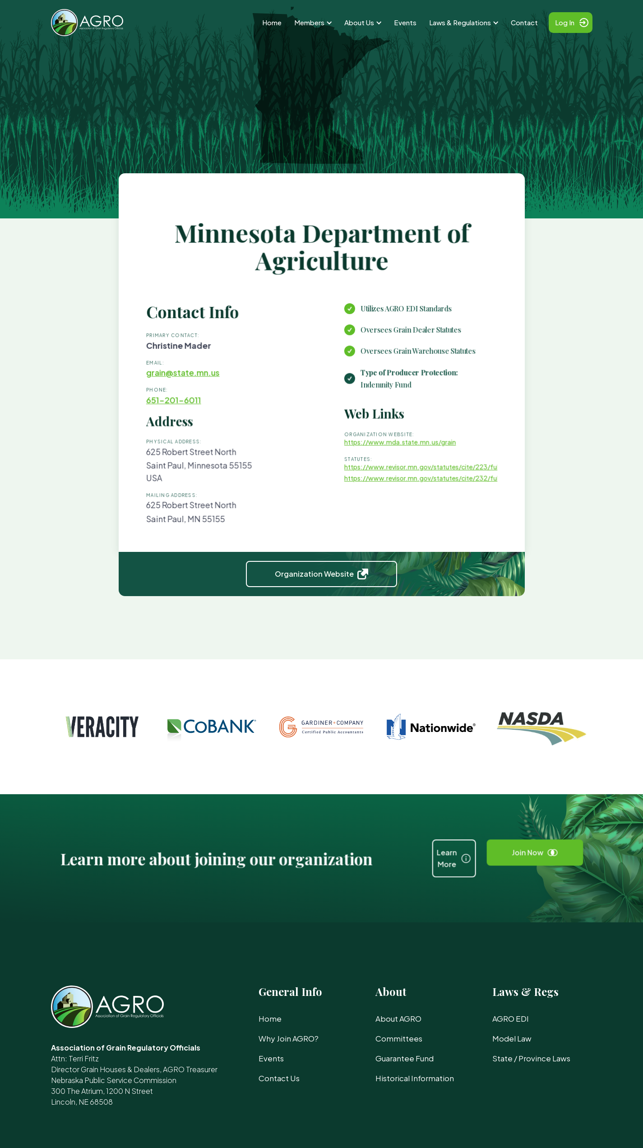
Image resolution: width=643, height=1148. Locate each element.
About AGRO (398, 1018)
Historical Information (414, 1078)
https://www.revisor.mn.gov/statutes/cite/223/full (413, 471)
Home (272, 22)
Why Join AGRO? (289, 1038)
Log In (564, 22)
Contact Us (279, 1078)
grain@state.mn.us (194, 385)
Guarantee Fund (404, 1058)
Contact (524, 22)
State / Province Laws (531, 1058)
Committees (398, 1038)
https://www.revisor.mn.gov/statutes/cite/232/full (413, 482)
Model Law (512, 1038)
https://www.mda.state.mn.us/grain (393, 449)
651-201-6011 (186, 410)
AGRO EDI (510, 1018)
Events (405, 22)
